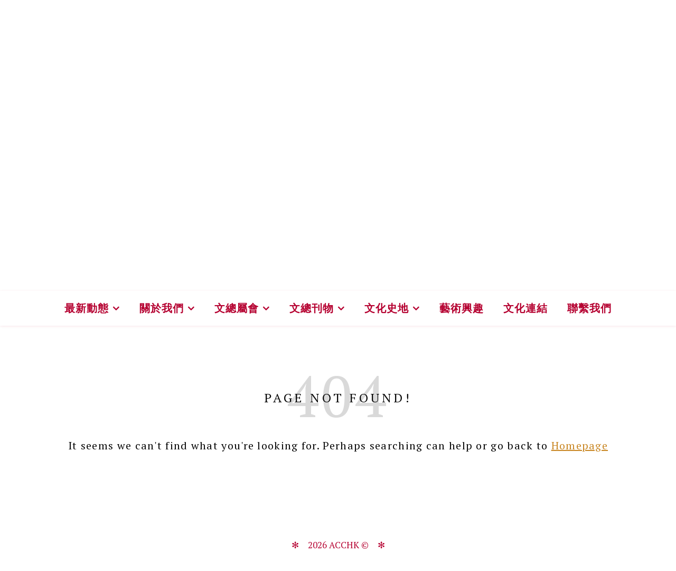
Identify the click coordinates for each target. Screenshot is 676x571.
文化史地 (386, 308)
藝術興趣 (461, 308)
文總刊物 (311, 308)
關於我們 (161, 308)
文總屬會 (236, 308)
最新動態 (86, 308)
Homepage (579, 445)
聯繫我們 (589, 308)
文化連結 (525, 308)
